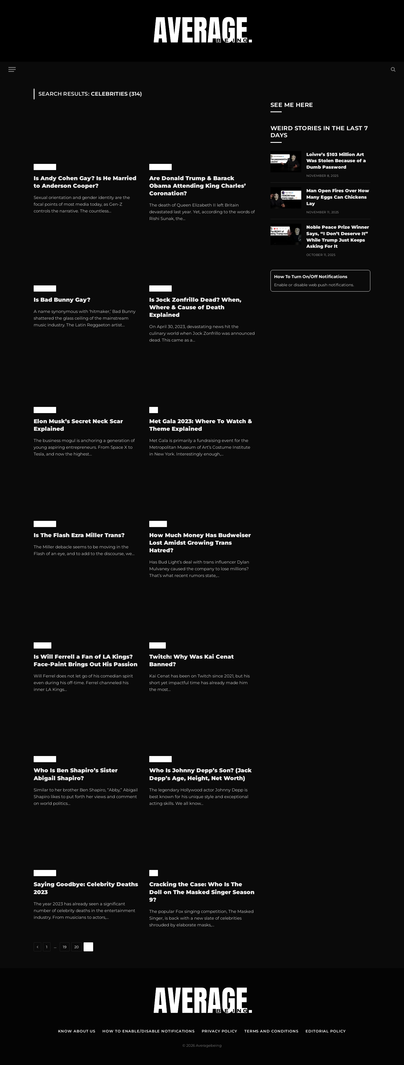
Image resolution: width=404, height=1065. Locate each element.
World (158, 524)
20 (76, 947)
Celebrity (45, 167)
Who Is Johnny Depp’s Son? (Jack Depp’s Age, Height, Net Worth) (200, 774)
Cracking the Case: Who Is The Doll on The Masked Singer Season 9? (201, 892)
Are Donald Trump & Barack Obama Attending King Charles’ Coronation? (197, 186)
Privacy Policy (219, 1031)
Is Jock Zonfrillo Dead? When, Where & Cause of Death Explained (195, 307)
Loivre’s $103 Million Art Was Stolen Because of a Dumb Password (336, 161)
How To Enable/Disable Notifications (148, 1031)
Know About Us (76, 1031)
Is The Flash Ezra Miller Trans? (79, 535)
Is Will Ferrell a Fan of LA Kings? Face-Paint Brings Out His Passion (85, 660)
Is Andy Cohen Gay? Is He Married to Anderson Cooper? (85, 182)
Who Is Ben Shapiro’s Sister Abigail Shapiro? (76, 774)
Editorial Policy (326, 1031)
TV (154, 410)
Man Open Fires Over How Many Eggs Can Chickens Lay (337, 197)
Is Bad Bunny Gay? (62, 299)
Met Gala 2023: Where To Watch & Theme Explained (200, 425)
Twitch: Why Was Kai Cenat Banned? (191, 660)
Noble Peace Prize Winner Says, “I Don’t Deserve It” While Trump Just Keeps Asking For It (337, 237)
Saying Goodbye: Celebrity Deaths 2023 (86, 888)
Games (158, 645)
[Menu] (12, 69)
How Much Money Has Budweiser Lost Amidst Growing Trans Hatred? (200, 543)
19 (64, 947)
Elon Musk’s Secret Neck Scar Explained (78, 425)
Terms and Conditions (271, 1031)
